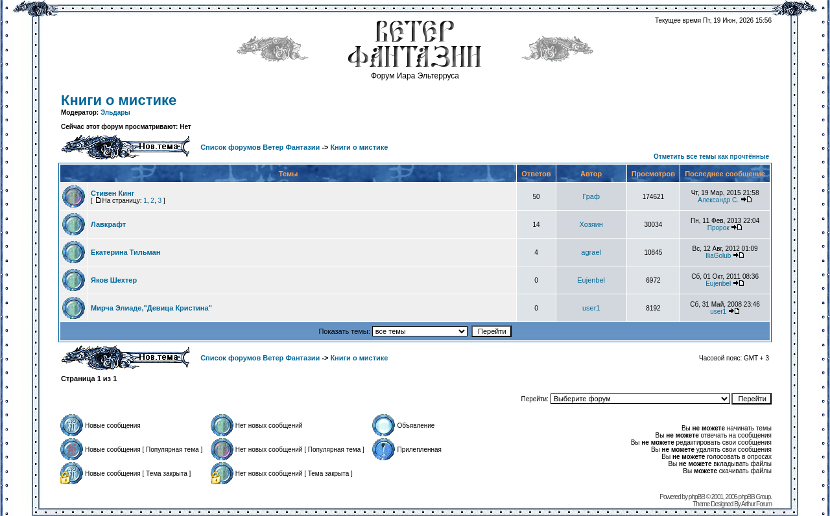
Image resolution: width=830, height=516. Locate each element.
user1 (591, 308)
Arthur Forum (756, 504)
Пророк (718, 227)
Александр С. (718, 200)
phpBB (697, 496)
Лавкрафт (108, 224)
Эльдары (115, 112)
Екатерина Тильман (125, 252)
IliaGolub (718, 255)
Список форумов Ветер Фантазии (260, 147)
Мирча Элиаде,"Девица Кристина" (151, 308)
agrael (591, 252)
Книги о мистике (118, 100)
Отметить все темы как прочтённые (711, 156)
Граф (591, 196)
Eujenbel (591, 280)
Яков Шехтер (114, 280)
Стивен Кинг (112, 193)
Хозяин (590, 224)
